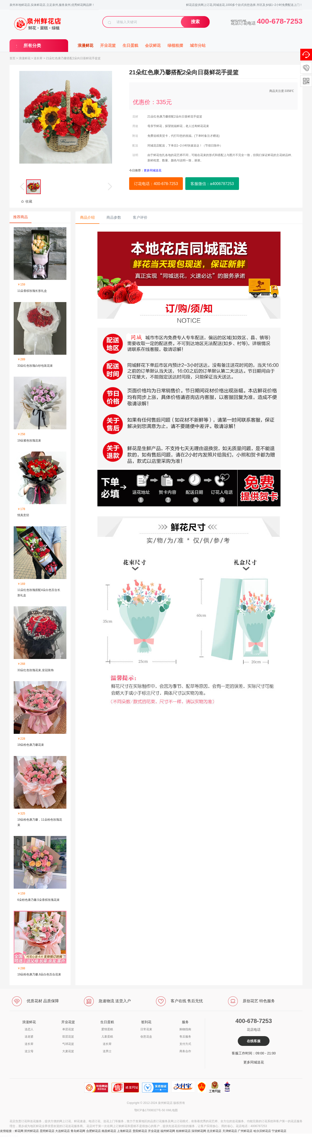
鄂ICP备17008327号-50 (149, 1110)
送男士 (107, 1051)
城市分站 (198, 45)
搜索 (195, 21)
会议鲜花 (153, 45)
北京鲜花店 (214, 1131)
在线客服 (253, 1041)
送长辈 (38, 58)
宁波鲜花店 (279, 1131)
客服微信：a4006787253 (212, 184)
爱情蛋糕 (107, 1029)
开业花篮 (108, 45)
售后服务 (185, 1036)
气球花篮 (68, 1044)
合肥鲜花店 (93, 1131)
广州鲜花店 (245, 1131)
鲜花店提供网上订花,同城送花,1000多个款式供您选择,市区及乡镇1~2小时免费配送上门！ (244, 5)
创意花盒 (146, 1036)
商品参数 (113, 217)
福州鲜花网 (167, 1131)
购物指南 (185, 1029)
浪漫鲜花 (85, 45)
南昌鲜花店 (109, 1131)
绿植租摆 (175, 45)
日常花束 (146, 1029)
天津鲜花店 (229, 1131)
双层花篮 (68, 1036)
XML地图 (172, 1110)
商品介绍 (87, 217)
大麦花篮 (68, 1051)
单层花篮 (68, 1029)
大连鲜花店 (62, 1131)
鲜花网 (19, 1131)
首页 (12, 58)
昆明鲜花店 (47, 1131)
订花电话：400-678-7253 (156, 184)
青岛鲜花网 (78, 1131)
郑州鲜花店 (31, 1131)
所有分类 (32, 45)
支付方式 (185, 1044)
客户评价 (140, 217)
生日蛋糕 (130, 45)
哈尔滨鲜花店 (262, 1131)
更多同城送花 (253, 1062)
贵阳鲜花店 (140, 1131)
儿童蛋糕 (107, 1036)
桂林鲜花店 (183, 1131)
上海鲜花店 (124, 1131)
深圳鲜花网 (198, 1131)
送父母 (29, 1051)
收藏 (26, 201)
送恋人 (29, 1029)
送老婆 (29, 1036)
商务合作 (185, 1051)
